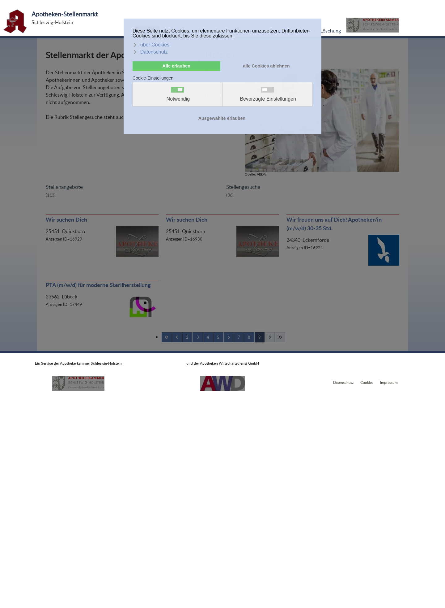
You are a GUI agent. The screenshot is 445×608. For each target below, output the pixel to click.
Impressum (389, 382)
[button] (372, 25)
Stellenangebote (64, 186)
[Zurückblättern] (177, 337)
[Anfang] (167, 337)
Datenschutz (343, 382)
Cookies (366, 382)
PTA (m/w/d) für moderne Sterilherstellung (98, 285)
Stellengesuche (243, 186)
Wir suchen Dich (66, 219)
